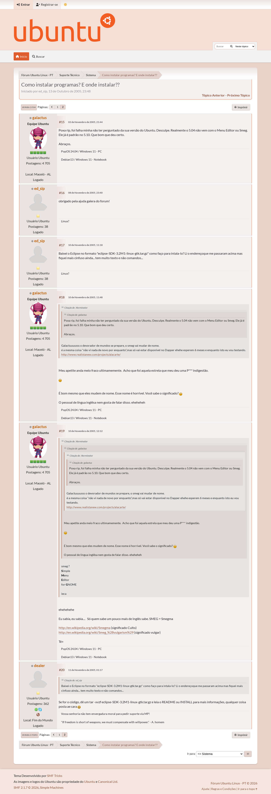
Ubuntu (89, 781)
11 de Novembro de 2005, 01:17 (85, 670)
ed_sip (39, 188)
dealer (39, 665)
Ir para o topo (29, 735)
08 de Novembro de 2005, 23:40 (85, 192)
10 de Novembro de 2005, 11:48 (85, 297)
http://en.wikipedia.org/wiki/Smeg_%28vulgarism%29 (96, 632)
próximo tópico (238, 95)
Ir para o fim (29, 107)
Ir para (191, 753)
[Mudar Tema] (65, 4)
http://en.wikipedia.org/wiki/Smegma (84, 628)
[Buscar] (231, 46)
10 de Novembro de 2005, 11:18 (85, 245)
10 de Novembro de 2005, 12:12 (85, 431)
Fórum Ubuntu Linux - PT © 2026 (234, 783)
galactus (39, 117)
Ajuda (205, 789)
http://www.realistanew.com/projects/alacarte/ (91, 354)
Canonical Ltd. (108, 781)
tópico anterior (213, 95)
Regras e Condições (223, 789)
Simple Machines (52, 787)
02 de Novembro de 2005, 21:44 (85, 122)
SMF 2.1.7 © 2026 (26, 787)
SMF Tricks (54, 776)
